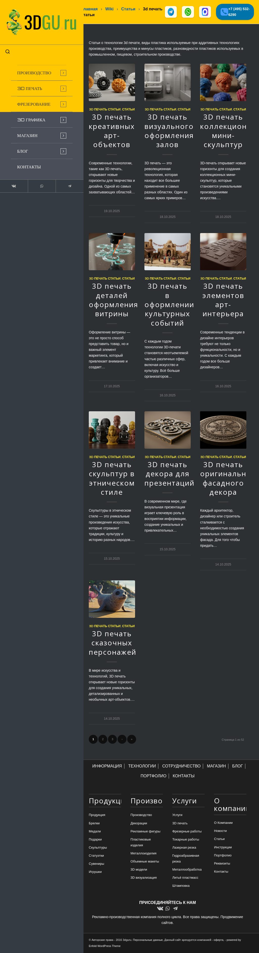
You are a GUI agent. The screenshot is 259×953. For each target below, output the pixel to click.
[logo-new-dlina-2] (38, 21)
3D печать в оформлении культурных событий (169, 305)
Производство (141, 815)
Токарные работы (185, 840)
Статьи (128, 110)
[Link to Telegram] (63, 183)
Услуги (177, 815)
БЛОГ (237, 766)
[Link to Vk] (12, 183)
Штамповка (180, 886)
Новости (220, 831)
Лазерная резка (184, 848)
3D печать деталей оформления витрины (113, 300)
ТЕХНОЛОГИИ (142, 766)
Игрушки (95, 872)
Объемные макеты (145, 862)
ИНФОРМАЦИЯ (107, 766)
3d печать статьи (104, 110)
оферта (218, 940)
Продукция (97, 815)
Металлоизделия (144, 854)
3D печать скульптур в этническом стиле (112, 478)
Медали (95, 831)
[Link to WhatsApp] (38, 183)
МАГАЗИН (216, 766)
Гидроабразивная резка (185, 859)
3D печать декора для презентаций (169, 474)
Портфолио (222, 855)
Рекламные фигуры (145, 831)
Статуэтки (96, 856)
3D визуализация (144, 878)
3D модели (139, 870)
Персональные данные (148, 940)
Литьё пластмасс (185, 878)
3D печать (180, 823)
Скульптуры (98, 848)
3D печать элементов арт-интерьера (223, 300)
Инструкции (223, 847)
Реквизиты (222, 864)
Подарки (95, 840)
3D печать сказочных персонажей (112, 643)
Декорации (139, 823)
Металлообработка (187, 870)
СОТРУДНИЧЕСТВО (181, 766)
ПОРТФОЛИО (153, 776)
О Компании (223, 823)
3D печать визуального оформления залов (169, 131)
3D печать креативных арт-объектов (112, 131)
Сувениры (96, 864)
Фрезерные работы (187, 831)
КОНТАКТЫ (184, 776)
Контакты (221, 872)
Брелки (94, 823)
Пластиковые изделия (141, 843)
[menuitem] (38, 70)
